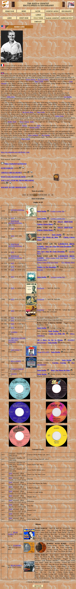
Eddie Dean (11, 97)
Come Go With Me (57, 334)
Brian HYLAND (43, 352)
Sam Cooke (41, 112)
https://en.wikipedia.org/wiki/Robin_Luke (15, 152)
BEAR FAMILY (13, 533)
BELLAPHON (15, 361)
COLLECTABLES (17, 369)
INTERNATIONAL (17, 210)
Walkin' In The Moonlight (13, 187)
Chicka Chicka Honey (11, 172)
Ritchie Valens (35, 127)
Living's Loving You (57, 211)
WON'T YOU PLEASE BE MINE (13, 177)
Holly (32, 122)
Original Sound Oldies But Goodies (17, 340)
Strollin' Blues (42, 248)
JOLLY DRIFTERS (65, 222)
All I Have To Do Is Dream (50, 340)
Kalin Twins (59, 116)
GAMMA (14, 332)
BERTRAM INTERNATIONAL (15, 222)
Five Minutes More (68, 262)
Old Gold (15, 350)
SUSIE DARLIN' (7, 168)
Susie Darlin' (42, 211)
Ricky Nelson (31, 79)
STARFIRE (17, 545)
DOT (12, 218)
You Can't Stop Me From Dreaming (58, 246)
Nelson (24, 125)
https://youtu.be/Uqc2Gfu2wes (15, 164)
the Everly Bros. (43, 79)
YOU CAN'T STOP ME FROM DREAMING (17, 180)
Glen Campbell (33, 135)
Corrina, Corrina (59, 363)
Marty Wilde (39, 81)
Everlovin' (40, 288)
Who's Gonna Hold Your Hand (56, 258)
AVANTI (14, 374)
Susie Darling (53, 331)
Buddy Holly (12, 122)
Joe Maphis (68, 97)
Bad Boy (40, 270)
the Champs (46, 135)
